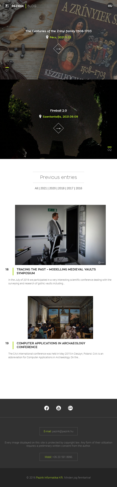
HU (110, 6)
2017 (70, 188)
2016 (79, 188)
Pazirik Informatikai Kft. (49, 477)
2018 (61, 188)
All (36, 188)
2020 (52, 188)
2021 (43, 188)
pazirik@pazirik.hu (62, 431)
